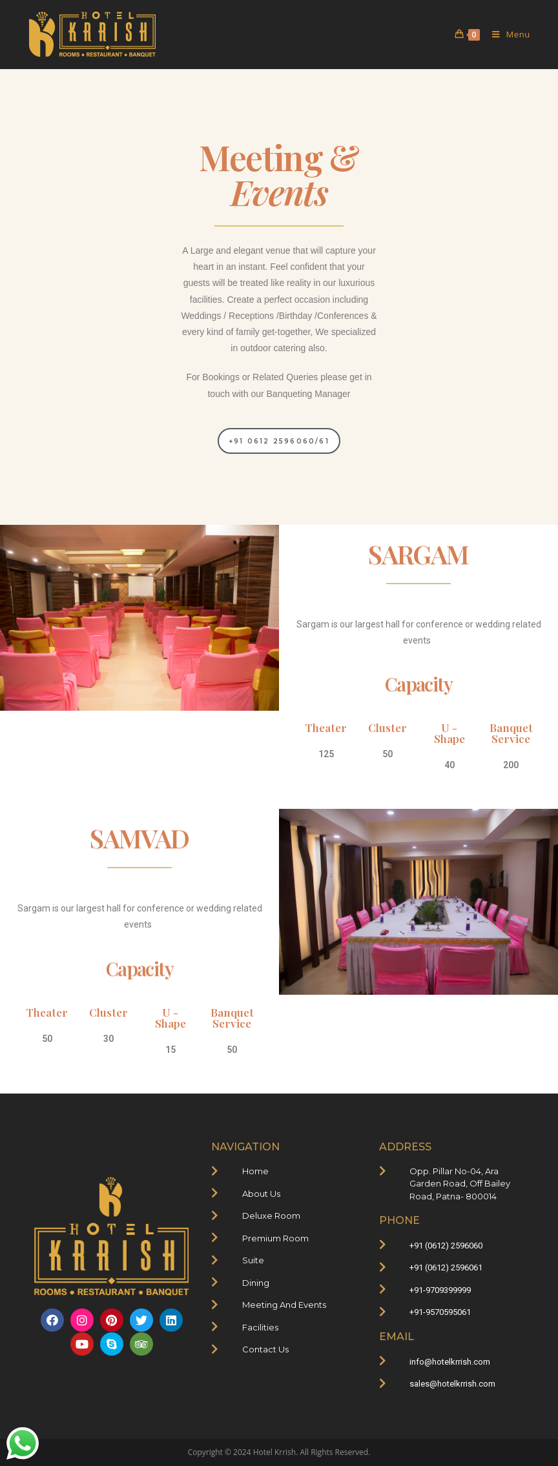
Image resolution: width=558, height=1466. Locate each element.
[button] (279, 441)
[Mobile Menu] (506, 34)
